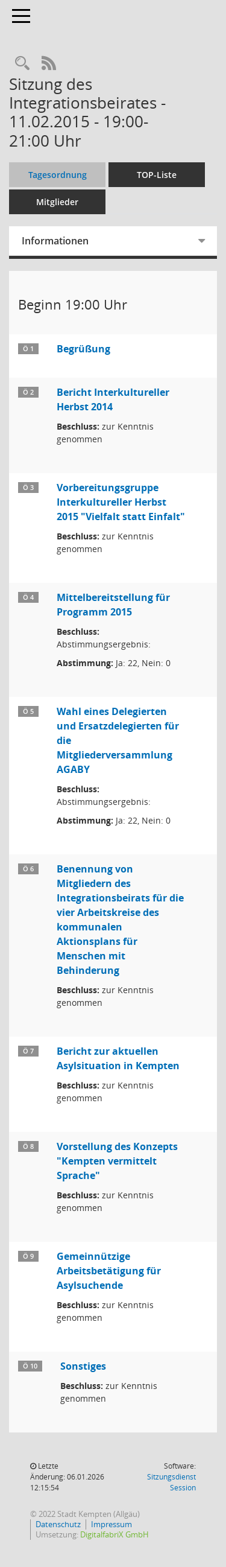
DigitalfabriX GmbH (114, 1534)
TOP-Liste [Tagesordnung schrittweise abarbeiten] (157, 174)
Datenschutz (58, 1524)
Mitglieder (57, 202)
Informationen (55, 240)
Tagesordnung (57, 174)
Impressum (111, 1524)
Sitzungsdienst (171, 1482)
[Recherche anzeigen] (22, 64)
